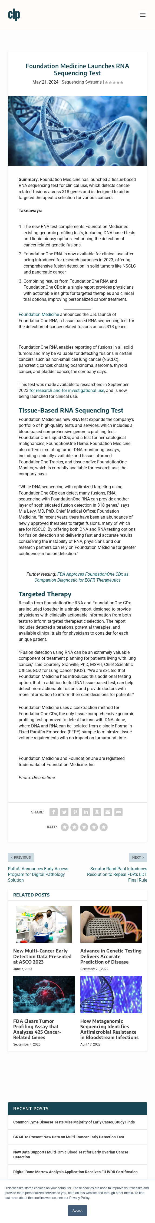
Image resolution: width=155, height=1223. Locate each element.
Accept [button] (77, 1210)
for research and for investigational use (66, 390)
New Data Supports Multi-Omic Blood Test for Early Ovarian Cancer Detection (70, 1154)
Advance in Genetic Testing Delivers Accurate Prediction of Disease (111, 956)
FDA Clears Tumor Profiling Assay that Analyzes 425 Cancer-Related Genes (37, 1029)
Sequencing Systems (82, 82)
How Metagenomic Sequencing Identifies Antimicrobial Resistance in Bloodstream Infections (109, 1029)
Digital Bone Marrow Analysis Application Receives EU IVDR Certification (75, 1172)
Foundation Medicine (39, 314)
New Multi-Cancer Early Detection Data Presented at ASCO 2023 (42, 956)
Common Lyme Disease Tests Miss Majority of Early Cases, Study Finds (74, 1122)
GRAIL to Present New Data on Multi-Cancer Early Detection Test (68, 1137)
